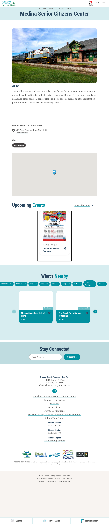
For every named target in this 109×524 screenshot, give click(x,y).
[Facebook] (54, 391)
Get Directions (22, 133)
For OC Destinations (54, 411)
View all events (84, 205)
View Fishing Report (54, 440)
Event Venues (49, 8)
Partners (54, 403)
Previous (13, 311)
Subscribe (72, 357)
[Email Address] (45, 357)
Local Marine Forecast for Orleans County (54, 396)
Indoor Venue (64, 8)
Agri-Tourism (89, 283)
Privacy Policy (60, 478)
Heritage (21, 284)
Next (94, 311)
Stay (44, 284)
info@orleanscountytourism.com (54, 385)
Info (102, 284)
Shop (66, 284)
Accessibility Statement (45, 478)
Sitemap (69, 478)
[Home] (39, 8)
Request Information (54, 400)
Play (33, 284)
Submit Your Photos (54, 418)
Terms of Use (54, 407)
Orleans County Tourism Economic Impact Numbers (54, 414)
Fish (77, 284)
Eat (55, 284)
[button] (54, 172)
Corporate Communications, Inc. (59, 481)
